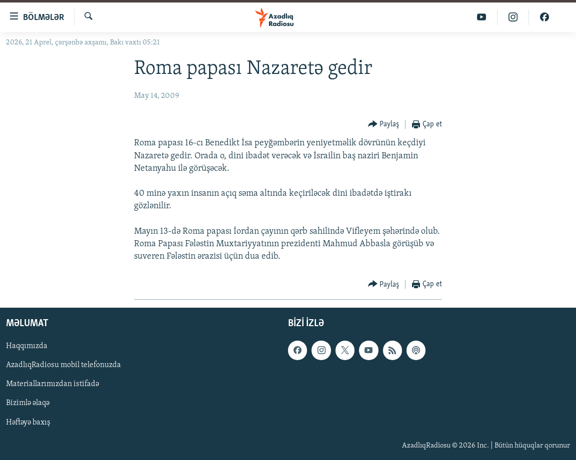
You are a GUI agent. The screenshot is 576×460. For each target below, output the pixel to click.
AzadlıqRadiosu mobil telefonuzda (63, 366)
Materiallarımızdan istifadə (52, 385)
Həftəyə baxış (28, 423)
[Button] (384, 124)
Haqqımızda (27, 347)
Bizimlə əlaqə (28, 404)
